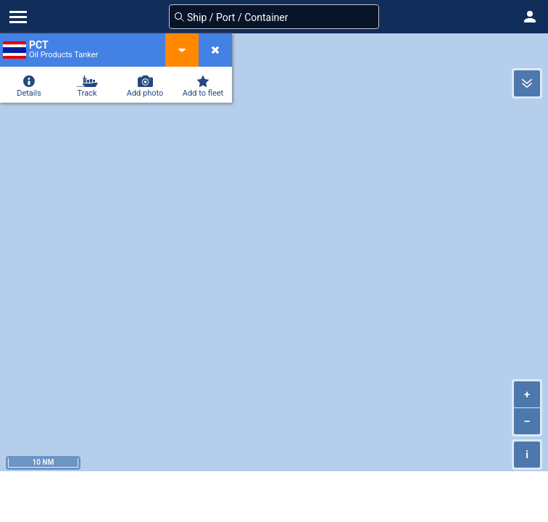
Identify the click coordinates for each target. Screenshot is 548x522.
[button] (530, 16)
